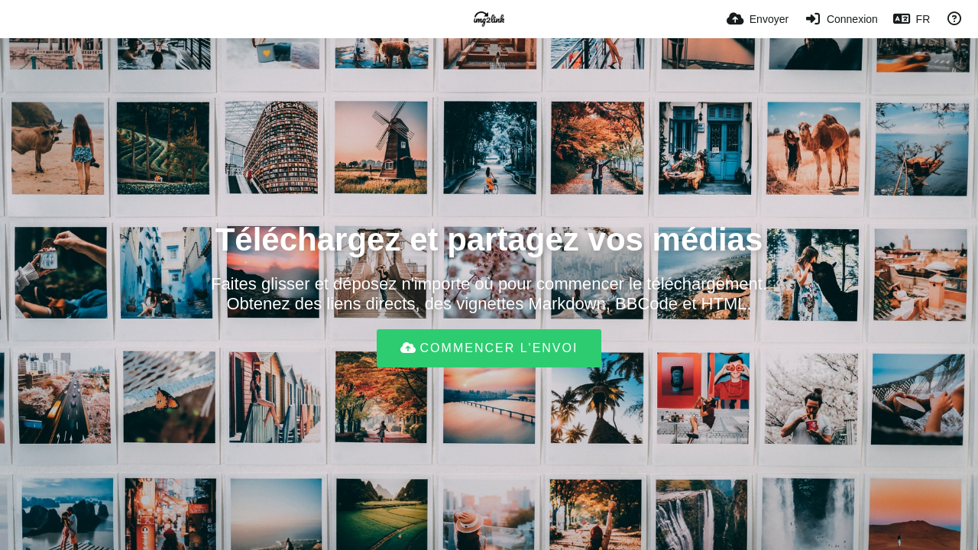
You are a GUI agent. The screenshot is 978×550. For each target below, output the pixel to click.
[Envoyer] (758, 19)
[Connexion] (841, 19)
